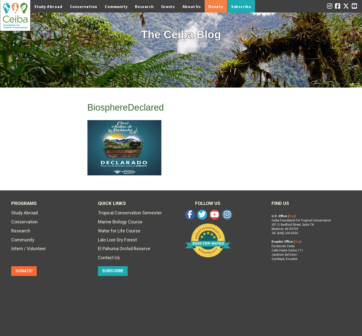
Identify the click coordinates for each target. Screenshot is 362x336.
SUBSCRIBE (112, 270)
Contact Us (109, 257)
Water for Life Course (119, 230)
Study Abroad (48, 6)
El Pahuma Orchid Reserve (124, 248)
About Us (191, 6)
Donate (215, 6)
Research (144, 6)
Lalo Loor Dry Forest (117, 239)
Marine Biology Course (120, 221)
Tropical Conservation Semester (130, 212)
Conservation (83, 6)
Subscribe (241, 6)
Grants (168, 6)
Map (292, 216)
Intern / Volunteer (28, 248)
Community (116, 6)
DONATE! (23, 270)
